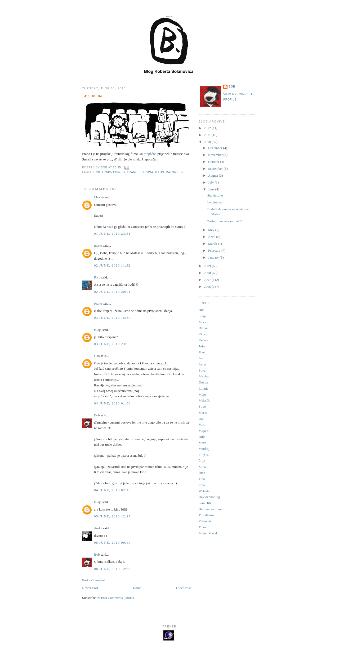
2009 (208, 266)
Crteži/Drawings (110, 172)
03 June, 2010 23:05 (112, 344)
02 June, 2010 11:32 (112, 265)
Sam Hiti (205, 503)
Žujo (202, 461)
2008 (208, 273)
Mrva (202, 322)
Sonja (203, 316)
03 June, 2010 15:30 (112, 318)
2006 (208, 287)
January (214, 257)
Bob (97, 415)
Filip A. (204, 455)
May (211, 230)
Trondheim (206, 515)
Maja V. (204, 431)
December (215, 148)
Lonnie (203, 388)
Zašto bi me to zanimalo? (224, 221)
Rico (97, 277)
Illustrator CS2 (169, 172)
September (216, 169)
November (216, 155)
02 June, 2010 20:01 (112, 292)
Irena (202, 364)
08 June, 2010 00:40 (112, 542)
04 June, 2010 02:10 (112, 490)
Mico (202, 467)
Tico (202, 479)
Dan (97, 356)
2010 (208, 142)
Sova (202, 370)
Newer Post (90, 588)
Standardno (215, 195)
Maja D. (204, 400)
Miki (202, 424)
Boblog (169, 17)
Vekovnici (206, 521)
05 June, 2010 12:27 (112, 516)
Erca (202, 485)
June (211, 189)
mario (98, 245)
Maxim (99, 197)
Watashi (204, 491)
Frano (98, 304)
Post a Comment (93, 580)
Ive (201, 358)
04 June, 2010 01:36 (112, 403)
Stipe (202, 406)
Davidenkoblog (209, 497)
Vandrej (204, 449)
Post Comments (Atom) (117, 598)
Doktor (203, 382)
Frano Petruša (140, 172)
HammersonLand (210, 509)
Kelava (203, 340)
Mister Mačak (208, 533)
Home (137, 588)
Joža (202, 346)
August (213, 175)
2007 (208, 280)
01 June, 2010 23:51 (112, 234)
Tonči (202, 352)
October (214, 162)
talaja (97, 330)
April (212, 237)
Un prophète (147, 154)
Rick (202, 334)
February (214, 250)
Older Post (183, 588)
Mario (203, 413)
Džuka (203, 328)
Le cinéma (214, 202)
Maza (202, 443)
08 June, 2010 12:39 (112, 569)
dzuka (98, 528)
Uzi (201, 419)
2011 (208, 135)
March (213, 244)
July (211, 182)
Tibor (202, 527)
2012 (208, 128)
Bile (201, 310)
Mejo (202, 394)
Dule (202, 437)
